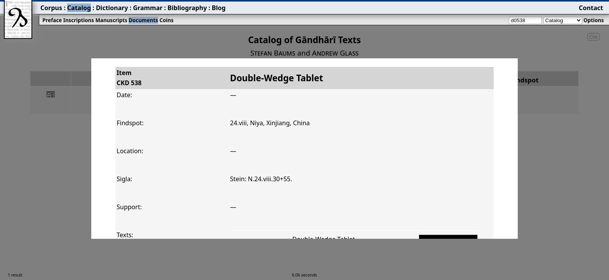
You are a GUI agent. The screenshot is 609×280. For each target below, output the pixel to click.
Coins (166, 20)
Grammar (147, 8)
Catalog (79, 8)
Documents (143, 20)
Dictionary (112, 8)
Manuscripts (111, 20)
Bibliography (187, 8)
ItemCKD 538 (129, 77)
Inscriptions (78, 20)
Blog (219, 8)
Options (593, 20)
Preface (52, 20)
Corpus (51, 8)
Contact (591, 8)
